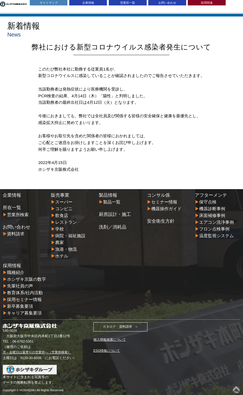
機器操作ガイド (166, 208)
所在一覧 (12, 207)
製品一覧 (111, 202)
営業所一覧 (127, 2)
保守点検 (207, 202)
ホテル (61, 256)
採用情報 (12, 265)
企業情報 (88, 2)
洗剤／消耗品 (112, 227)
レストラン (66, 222)
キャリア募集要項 (24, 313)
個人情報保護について (111, 340)
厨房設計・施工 (115, 214)
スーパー (64, 202)
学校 (59, 229)
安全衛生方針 (161, 221)
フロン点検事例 (214, 229)
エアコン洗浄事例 (216, 222)
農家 (59, 242)
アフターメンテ (211, 195)
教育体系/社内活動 (25, 292)
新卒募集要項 (20, 306)
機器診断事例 (212, 208)
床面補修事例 (212, 215)
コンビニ (64, 208)
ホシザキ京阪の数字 (26, 279)
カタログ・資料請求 (117, 327)
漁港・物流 (66, 249)
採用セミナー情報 (24, 299)
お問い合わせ (167, 2)
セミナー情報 (164, 202)
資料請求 (15, 234)
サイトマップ (49, 2)
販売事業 (60, 195)
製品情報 (108, 195)
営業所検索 (18, 214)
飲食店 (61, 215)
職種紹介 (15, 272)
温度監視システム (216, 235)
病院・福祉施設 (70, 235)
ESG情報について (107, 350)
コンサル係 (158, 195)
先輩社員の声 (20, 286)
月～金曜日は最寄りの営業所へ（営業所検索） (40, 352)
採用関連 (207, 2)
